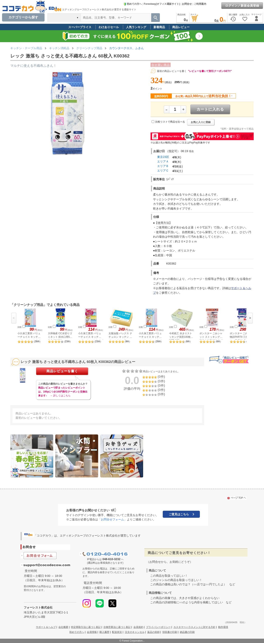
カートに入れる (210, 109)
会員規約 (138, 627)
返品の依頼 (153, 632)
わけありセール (109, 27)
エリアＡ (163, 161)
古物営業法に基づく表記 (117, 627)
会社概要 (63, 627)
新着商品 (159, 27)
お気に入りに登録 (201, 122)
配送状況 (117, 632)
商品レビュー (181, 27)
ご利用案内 (200, 3)
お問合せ (187, 3)
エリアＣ (163, 170)
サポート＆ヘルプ (46, 627)
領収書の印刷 (169, 632)
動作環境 (223, 627)
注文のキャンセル (135, 632)
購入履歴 (104, 632)
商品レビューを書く (62, 371)
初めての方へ (133, 3)
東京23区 (163, 157)
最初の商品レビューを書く (172, 71)
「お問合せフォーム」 (112, 519)
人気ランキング (136, 27)
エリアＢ (163, 166)
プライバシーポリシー (158, 627)
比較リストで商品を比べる (170, 121)
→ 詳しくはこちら (60, 395)
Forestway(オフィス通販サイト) (162, 3)
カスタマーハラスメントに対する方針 (194, 627)
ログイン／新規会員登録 (242, 5)
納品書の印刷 (187, 632)
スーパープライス (79, 27)
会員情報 (92, 632)
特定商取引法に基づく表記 (86, 627)
